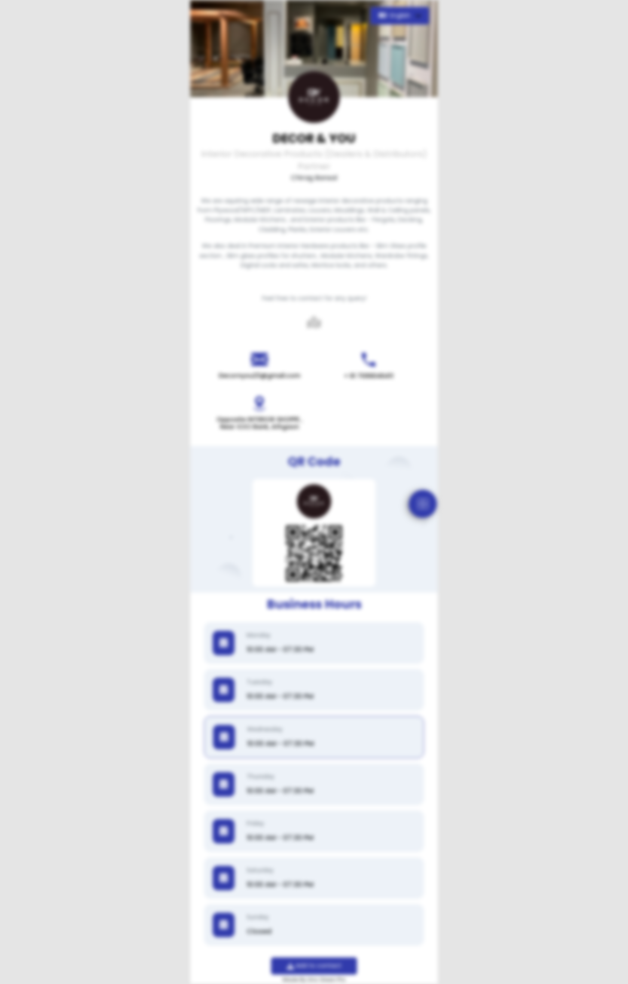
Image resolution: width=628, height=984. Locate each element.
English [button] (395, 15)
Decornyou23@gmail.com (259, 375)
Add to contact (314, 965)
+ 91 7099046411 (368, 376)
